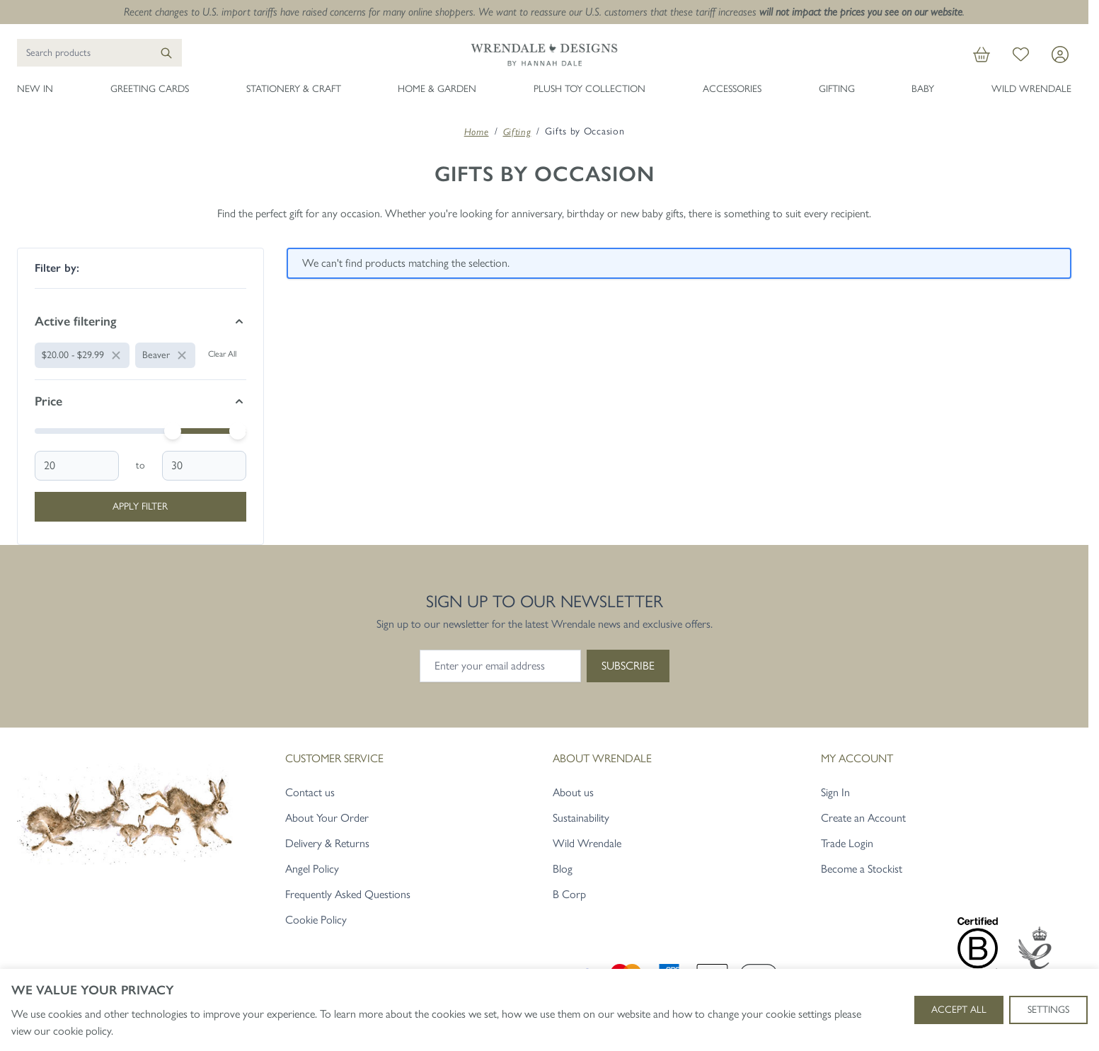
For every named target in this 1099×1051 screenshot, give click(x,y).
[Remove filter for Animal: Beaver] (165, 355)
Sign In (835, 792)
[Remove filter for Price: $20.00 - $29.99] (82, 355)
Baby (922, 89)
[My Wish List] (1021, 54)
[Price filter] (140, 401)
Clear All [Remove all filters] (222, 354)
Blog (562, 868)
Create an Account (863, 818)
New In (35, 89)
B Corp (569, 894)
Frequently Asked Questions (347, 894)
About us (573, 792)
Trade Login (847, 843)
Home (476, 131)
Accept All (958, 1010)
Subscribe (628, 665)
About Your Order (327, 818)
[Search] (166, 53)
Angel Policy (312, 868)
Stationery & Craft (293, 89)
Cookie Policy (316, 919)
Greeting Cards (149, 89)
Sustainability (581, 818)
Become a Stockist (861, 868)
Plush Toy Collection (589, 89)
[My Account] (1060, 54)
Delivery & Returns (327, 843)
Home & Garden (437, 89)
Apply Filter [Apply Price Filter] (140, 506)
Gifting (837, 89)
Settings (1048, 1010)
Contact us (310, 792)
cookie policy (82, 1031)
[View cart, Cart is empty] (981, 54)
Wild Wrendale (1031, 89)
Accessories (732, 89)
